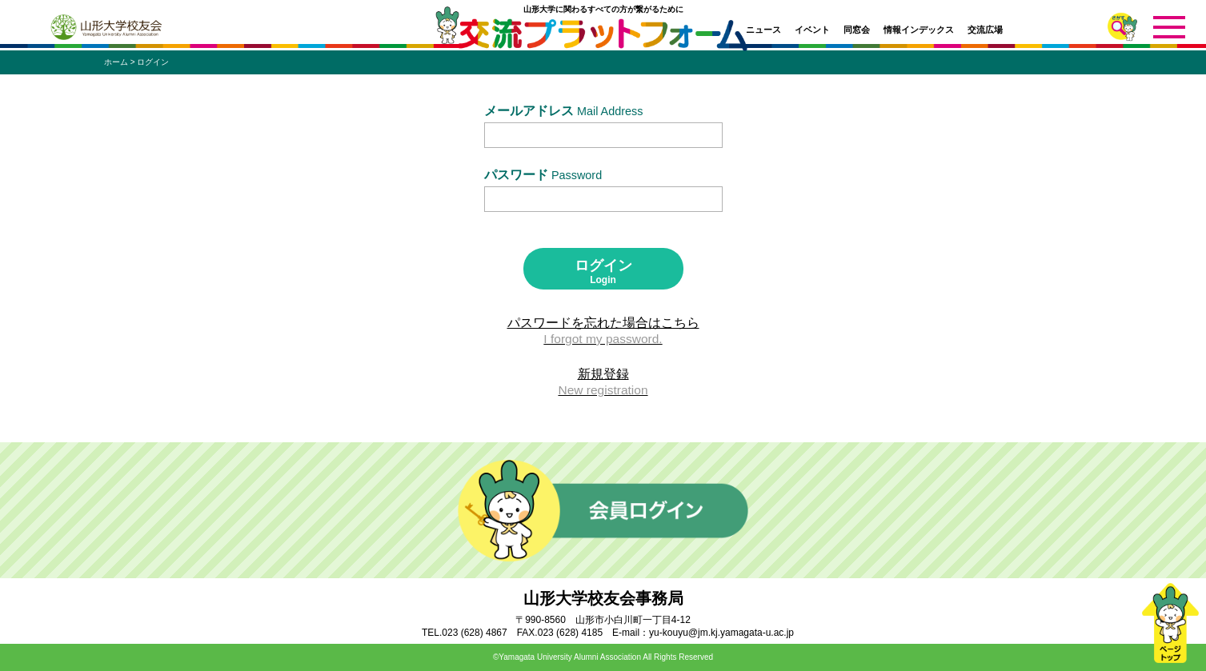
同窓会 (856, 29)
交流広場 (985, 29)
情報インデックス (918, 29)
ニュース (763, 29)
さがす (1122, 27)
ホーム (116, 62)
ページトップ (1170, 623)
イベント (812, 29)
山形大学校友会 (105, 27)
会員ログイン (603, 510)
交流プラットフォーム (603, 38)
